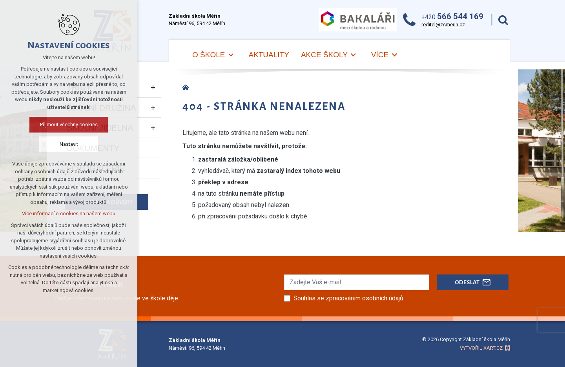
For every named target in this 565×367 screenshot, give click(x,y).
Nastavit (69, 144)
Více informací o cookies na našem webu (68, 213)
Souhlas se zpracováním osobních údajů (348, 298)
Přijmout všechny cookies (69, 124)
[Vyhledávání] (503, 20)
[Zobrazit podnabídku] (153, 87)
